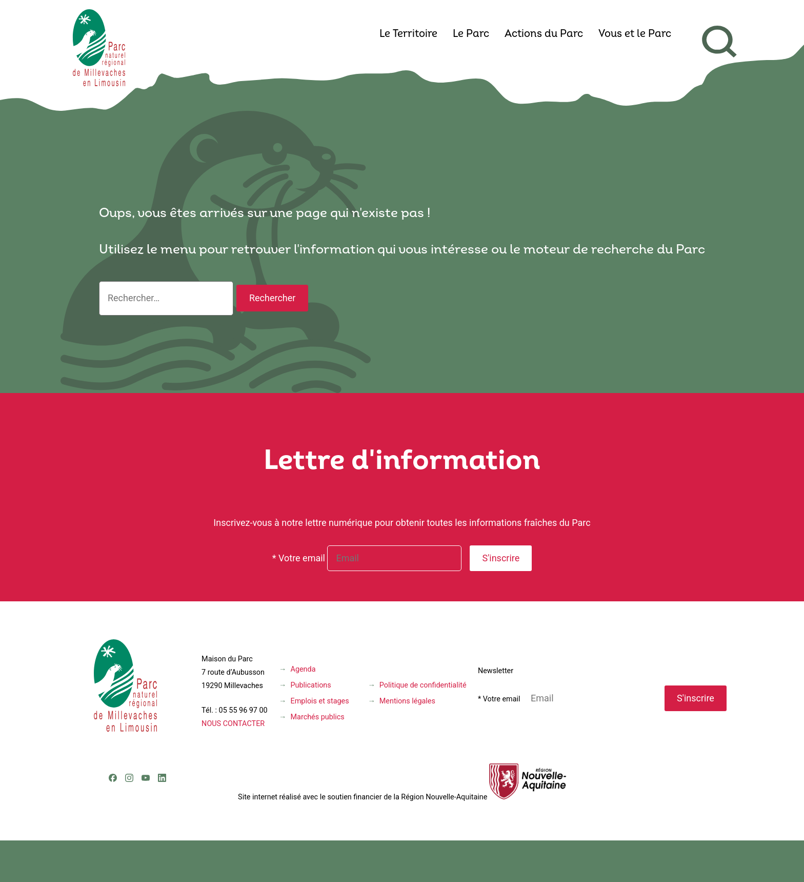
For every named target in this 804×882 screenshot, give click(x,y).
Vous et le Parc (634, 34)
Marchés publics (318, 717)
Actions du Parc (544, 34)
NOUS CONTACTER (233, 723)
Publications (311, 685)
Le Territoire (408, 34)
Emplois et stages (320, 701)
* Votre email (298, 558)
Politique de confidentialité (423, 685)
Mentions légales (407, 701)
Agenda (303, 669)
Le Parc (471, 34)
